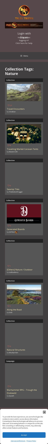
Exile (10, 312)
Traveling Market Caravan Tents (22, 149)
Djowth (11, 396)
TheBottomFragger (16, 192)
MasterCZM (13, 152)
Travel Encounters (16, 108)
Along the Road (14, 309)
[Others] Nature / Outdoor (19, 269)
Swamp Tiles (13, 189)
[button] (44, 412)
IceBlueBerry (13, 272)
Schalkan (12, 112)
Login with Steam (24, 34)
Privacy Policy (31, 441)
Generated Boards (16, 229)
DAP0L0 (12, 232)
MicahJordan (13, 352)
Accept (24, 435)
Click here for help (24, 43)
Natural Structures (16, 349)
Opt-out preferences (18, 441)
